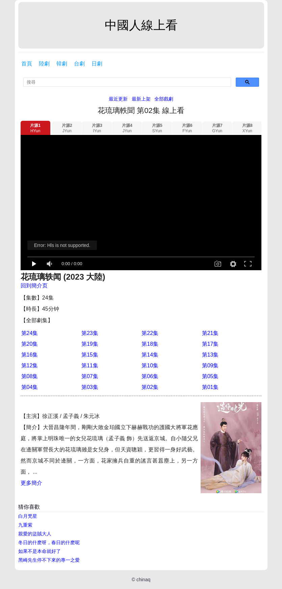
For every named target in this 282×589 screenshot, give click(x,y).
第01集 (210, 387)
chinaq (143, 579)
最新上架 (141, 99)
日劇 (97, 63)
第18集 (150, 344)
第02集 (150, 387)
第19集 (89, 344)
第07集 (89, 376)
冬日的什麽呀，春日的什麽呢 (49, 542)
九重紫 (25, 525)
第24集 (29, 333)
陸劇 (44, 63)
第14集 (150, 355)
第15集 (89, 355)
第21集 (210, 333)
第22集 (150, 333)
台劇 (79, 63)
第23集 (89, 333)
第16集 (29, 355)
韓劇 (61, 63)
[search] (127, 82)
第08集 (29, 376)
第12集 (29, 365)
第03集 (89, 387)
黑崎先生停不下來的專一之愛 (49, 560)
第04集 (29, 387)
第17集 (210, 344)
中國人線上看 (141, 25)
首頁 (26, 63)
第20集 (29, 344)
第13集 (210, 355)
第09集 (210, 365)
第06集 (150, 376)
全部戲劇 (163, 99)
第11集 (89, 365)
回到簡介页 (34, 285)
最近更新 (118, 99)
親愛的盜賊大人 (34, 533)
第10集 (150, 365)
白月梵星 (27, 516)
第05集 (210, 376)
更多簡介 (31, 483)
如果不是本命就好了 (39, 551)
